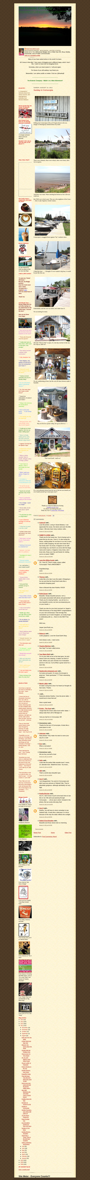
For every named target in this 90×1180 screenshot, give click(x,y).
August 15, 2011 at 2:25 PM (45, 756)
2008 (21, 1164)
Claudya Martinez (45, 646)
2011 (21, 1025)
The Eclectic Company (35, 8)
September (25, 1033)
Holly (41, 760)
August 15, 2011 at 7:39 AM (45, 748)
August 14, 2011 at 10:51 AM (46, 531)
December (25, 1027)
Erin (40, 744)
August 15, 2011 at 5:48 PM (45, 775)
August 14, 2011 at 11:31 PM (46, 690)
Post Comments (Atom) (49, 836)
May (23, 1150)
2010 (21, 1160)
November (25, 1029)
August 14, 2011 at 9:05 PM (45, 667)
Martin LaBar (43, 683)
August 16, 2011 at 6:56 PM (45, 817)
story (25, 290)
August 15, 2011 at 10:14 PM (46, 804)
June (23, 1148)
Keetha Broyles (32, 48)
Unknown (42, 733)
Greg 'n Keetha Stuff (24, 1169)
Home (53, 832)
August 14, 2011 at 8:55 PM (45, 650)
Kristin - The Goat (45, 708)
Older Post (68, 832)
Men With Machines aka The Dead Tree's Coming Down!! (26, 1094)
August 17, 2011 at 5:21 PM (45, 825)
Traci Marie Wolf (44, 654)
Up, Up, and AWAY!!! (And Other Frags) (26, 1059)
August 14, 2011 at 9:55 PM (45, 679)
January (24, 1158)
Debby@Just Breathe (46, 820)
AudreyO (42, 522)
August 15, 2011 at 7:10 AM (45, 740)
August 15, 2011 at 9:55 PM (45, 790)
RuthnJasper (43, 593)
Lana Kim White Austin (47, 560)
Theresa (42, 577)
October (24, 1031)
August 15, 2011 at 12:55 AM (46, 719)
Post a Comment (39, 829)
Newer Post (37, 832)
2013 (21, 1021)
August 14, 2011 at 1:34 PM (45, 573)
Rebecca (42, 633)
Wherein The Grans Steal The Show (27, 1046)
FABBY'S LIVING (44, 535)
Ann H (41, 779)
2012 (21, 1023)
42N (40, 771)
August (24, 1035)
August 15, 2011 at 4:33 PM (45, 767)
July (23, 1146)
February (24, 1156)
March (24, 1154)
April (23, 1152)
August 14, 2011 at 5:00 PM (45, 629)
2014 (21, 1019)
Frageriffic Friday (26, 1074)
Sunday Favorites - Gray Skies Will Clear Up (27, 1111)
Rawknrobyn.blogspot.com (48, 671)
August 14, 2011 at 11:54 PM (46, 704)
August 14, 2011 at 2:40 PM (45, 590)
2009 (21, 1162)
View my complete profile (32, 55)
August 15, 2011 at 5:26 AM (45, 729)
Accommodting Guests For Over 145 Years (26, 1124)
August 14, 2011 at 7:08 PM (45, 642)
